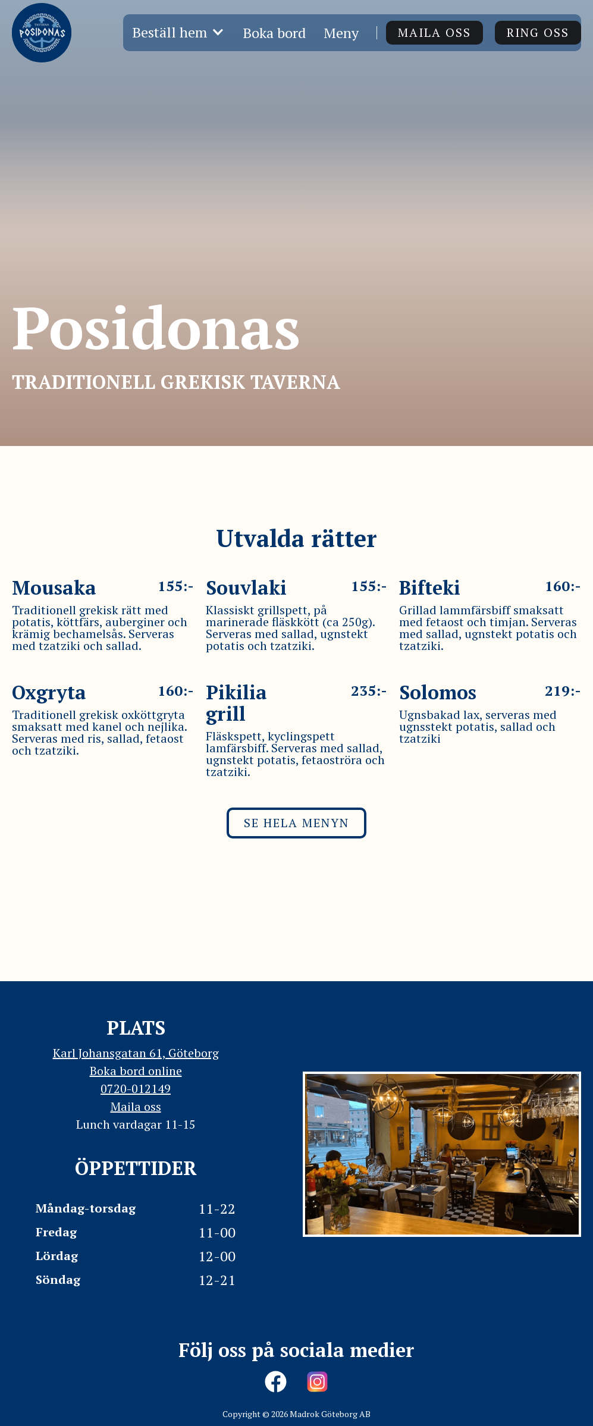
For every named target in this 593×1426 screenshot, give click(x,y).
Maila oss (434, 32)
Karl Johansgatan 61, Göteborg (136, 1053)
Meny (341, 32)
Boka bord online (136, 1071)
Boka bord (274, 32)
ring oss (538, 32)
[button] (178, 32)
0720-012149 (136, 1089)
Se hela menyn (296, 823)
